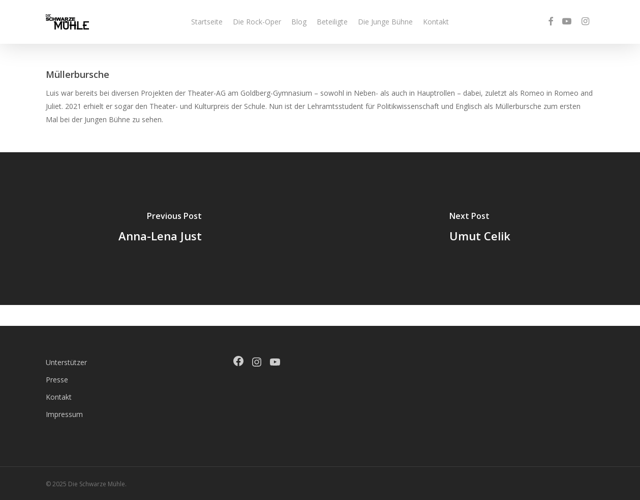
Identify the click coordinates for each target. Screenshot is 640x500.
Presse (57, 379)
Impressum (64, 414)
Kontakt (59, 397)
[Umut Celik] (480, 228)
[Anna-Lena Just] (160, 228)
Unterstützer (66, 362)
